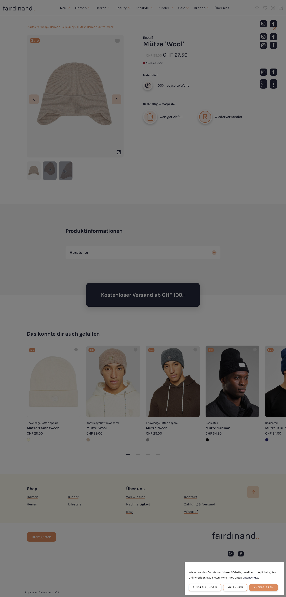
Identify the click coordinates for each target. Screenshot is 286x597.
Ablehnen (235, 587)
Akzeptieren (263, 587)
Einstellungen (205, 587)
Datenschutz (250, 577)
